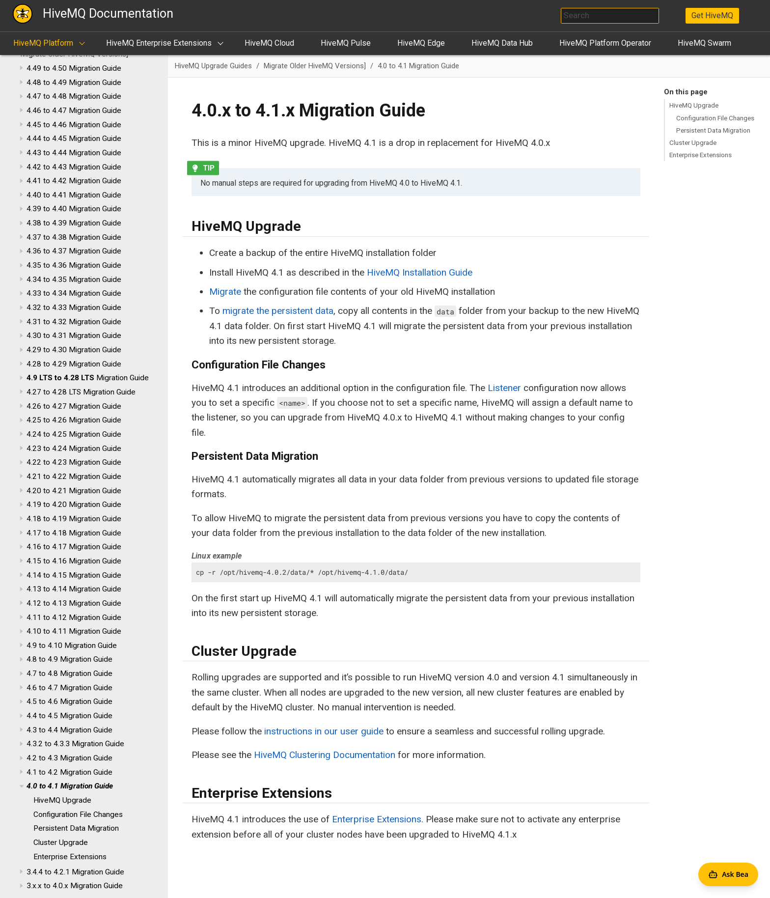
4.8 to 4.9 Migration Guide (69, 659)
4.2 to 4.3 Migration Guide (69, 758)
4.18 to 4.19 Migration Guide (74, 518)
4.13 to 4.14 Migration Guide (74, 589)
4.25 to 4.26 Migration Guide (74, 420)
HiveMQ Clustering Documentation (324, 754)
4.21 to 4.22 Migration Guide (74, 476)
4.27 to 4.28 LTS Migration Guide (81, 392)
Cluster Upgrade (60, 842)
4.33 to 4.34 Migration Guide (74, 293)
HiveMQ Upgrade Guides (213, 65)
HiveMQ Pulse (346, 43)
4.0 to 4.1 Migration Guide (70, 786)
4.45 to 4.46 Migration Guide (74, 124)
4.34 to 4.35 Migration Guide (74, 279)
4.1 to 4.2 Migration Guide (69, 772)
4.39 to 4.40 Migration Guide (74, 208)
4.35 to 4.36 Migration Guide (74, 265)
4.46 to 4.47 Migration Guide (74, 110)
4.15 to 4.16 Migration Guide (74, 561)
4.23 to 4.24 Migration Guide (74, 448)
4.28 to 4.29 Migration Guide (74, 364)
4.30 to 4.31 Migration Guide (74, 335)
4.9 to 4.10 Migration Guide (72, 645)
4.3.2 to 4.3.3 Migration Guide (75, 743)
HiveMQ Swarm (704, 43)
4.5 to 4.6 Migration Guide (69, 701)
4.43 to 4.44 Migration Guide (74, 152)
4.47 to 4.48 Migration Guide (74, 96)
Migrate (225, 291)
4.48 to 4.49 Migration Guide (74, 82)
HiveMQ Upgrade (62, 800)
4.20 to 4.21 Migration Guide (74, 490)
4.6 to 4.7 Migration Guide (69, 687)
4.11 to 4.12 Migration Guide (74, 617)
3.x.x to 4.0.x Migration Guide (75, 885)
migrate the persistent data (277, 310)
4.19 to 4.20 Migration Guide (74, 504)
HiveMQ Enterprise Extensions (159, 43)
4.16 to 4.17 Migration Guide (74, 546)
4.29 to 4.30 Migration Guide (74, 349)
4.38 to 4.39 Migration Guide (74, 223)
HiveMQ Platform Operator (605, 43)
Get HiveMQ (712, 15)
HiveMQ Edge (421, 43)
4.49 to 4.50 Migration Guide (74, 68)
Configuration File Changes (78, 814)
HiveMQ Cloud (269, 43)
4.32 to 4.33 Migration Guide (74, 307)
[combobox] (610, 16)
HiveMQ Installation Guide (419, 272)
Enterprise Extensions (70, 856)
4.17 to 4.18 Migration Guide (74, 533)
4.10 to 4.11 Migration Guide (74, 631)
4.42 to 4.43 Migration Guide (74, 167)
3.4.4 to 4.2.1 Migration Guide (75, 872)
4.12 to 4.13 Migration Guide (74, 603)
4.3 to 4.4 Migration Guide (69, 730)
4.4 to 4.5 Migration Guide (69, 715)
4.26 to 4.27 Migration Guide (74, 406)
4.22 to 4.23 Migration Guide (74, 462)
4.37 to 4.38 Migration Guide (74, 237)
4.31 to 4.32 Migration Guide (74, 321)
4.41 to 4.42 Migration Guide (74, 180)
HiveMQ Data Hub (502, 43)
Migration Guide (88, 377)
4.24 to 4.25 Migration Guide (74, 434)
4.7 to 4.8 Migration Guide (69, 673)
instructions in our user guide (324, 731)
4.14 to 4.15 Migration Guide (74, 575)
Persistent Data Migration (76, 828)
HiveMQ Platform (43, 43)
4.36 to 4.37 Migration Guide (74, 251)
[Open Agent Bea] (728, 874)
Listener (504, 387)
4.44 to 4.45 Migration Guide (74, 138)
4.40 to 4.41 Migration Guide (74, 195)
